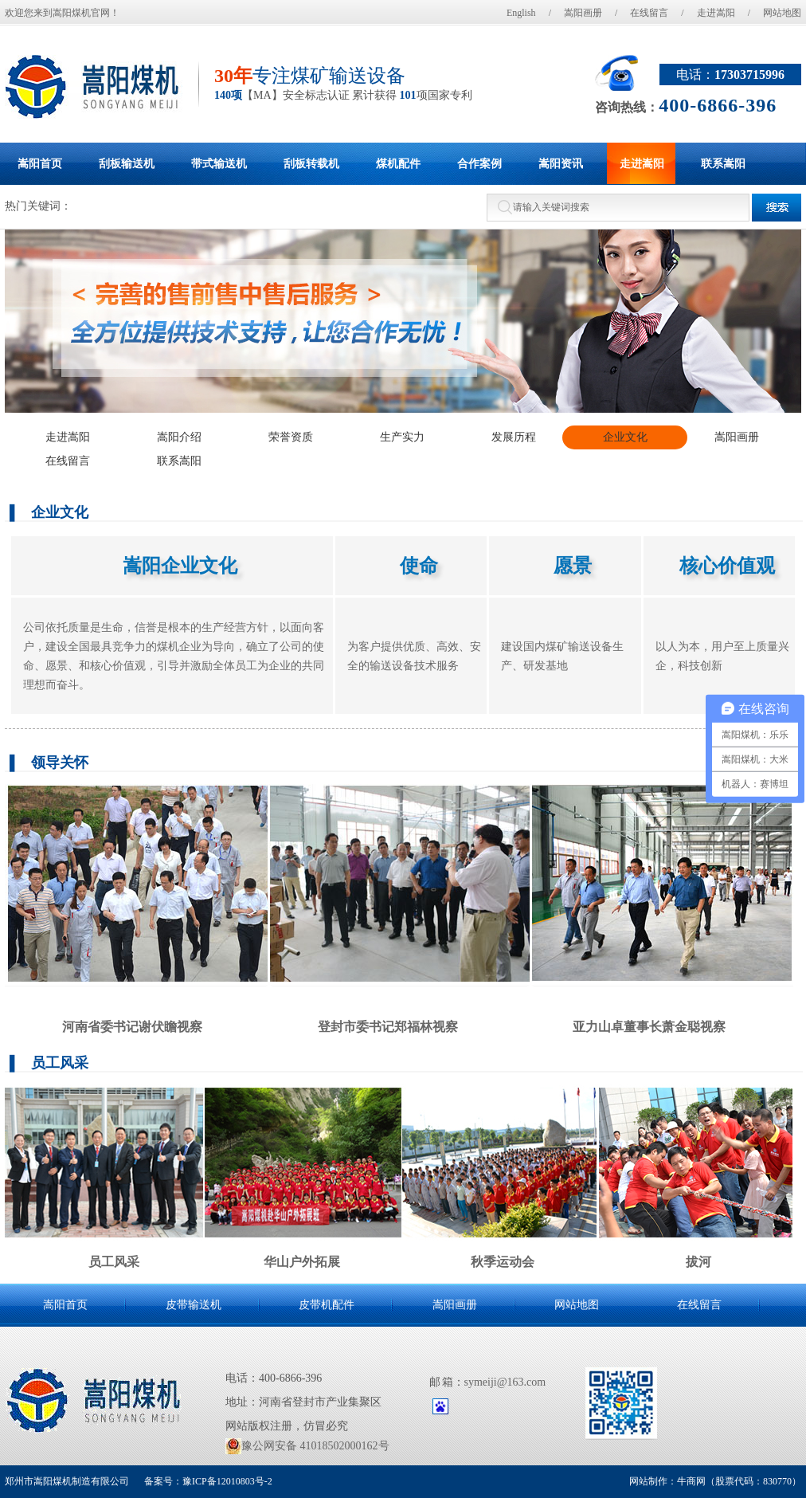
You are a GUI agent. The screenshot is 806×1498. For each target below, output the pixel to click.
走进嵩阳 (716, 12)
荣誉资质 (290, 437)
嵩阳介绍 (179, 437)
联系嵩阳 (179, 461)
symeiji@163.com (505, 1382)
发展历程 (513, 437)
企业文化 (625, 437)
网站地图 (782, 12)
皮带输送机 (193, 1305)
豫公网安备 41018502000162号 (307, 1446)
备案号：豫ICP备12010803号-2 (207, 1481)
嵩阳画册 (583, 12)
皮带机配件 (326, 1305)
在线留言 (649, 12)
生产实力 (402, 437)
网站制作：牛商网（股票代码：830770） (715, 1481)
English (521, 12)
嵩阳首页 (65, 1305)
